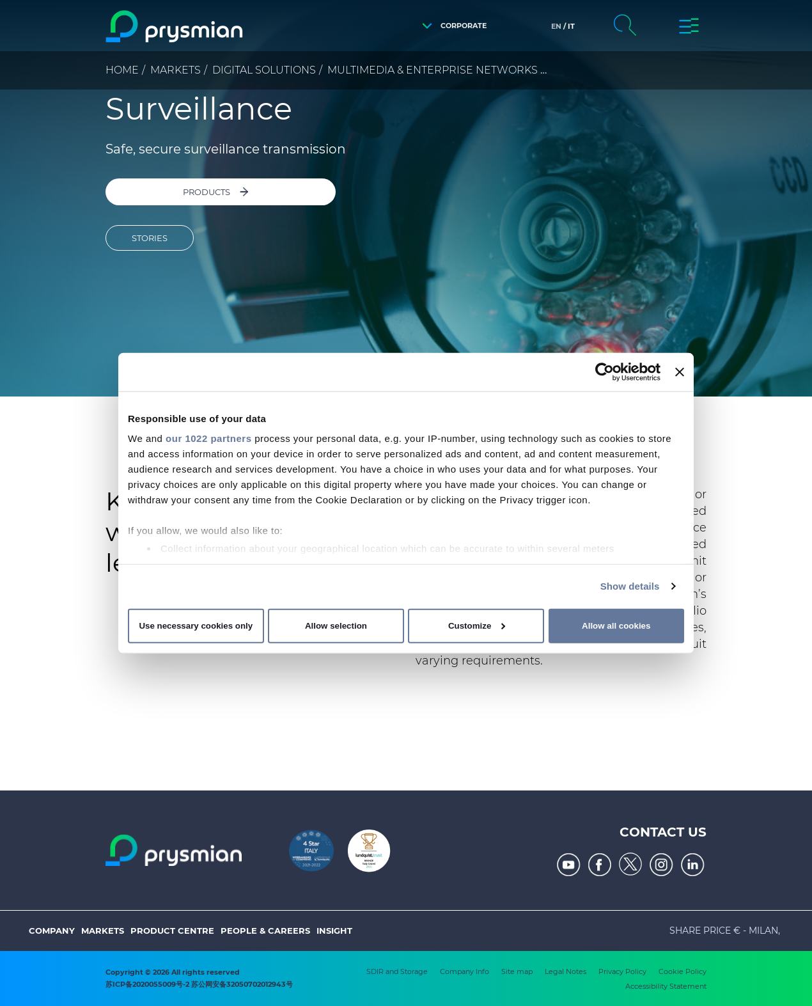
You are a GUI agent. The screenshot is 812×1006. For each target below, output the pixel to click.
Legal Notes (565, 971)
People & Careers (265, 930)
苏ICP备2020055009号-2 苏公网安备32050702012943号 (199, 984)
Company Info (464, 971)
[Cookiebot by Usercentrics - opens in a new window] (604, 371)
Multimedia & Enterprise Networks (432, 70)
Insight (334, 930)
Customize (476, 626)
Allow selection (336, 626)
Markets (175, 70)
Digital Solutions (264, 70)
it (571, 26)
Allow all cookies (616, 626)
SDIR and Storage (397, 971)
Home (122, 70)
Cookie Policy (683, 971)
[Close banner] (679, 371)
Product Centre (172, 930)
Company (52, 930)
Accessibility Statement (666, 986)
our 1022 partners (208, 438)
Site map (517, 971)
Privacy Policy (622, 971)
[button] (451, 25)
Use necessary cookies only (196, 626)
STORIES (150, 239)
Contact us (663, 832)
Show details (630, 586)
